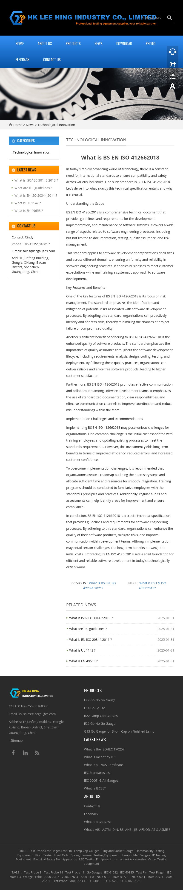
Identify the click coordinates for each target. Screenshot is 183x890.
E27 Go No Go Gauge (100, 700)
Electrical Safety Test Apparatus (55, 859)
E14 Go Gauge (94, 708)
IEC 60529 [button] (110, 881)
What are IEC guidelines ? (88, 629)
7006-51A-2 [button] (120, 877)
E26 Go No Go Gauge (100, 723)
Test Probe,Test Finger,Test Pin (50, 851)
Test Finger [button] (157, 872)
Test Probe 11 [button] (74, 872)
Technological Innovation (56, 125)
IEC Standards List (97, 772)
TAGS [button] (15, 872)
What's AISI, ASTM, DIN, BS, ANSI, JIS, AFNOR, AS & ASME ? (127, 829)
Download (124, 43)
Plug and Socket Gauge (117, 851)
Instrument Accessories (130, 859)
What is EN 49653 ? (83, 661)
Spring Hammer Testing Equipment (95, 855)
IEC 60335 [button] (127, 872)
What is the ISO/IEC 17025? (104, 749)
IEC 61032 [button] (111, 872)
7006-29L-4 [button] (52, 877)
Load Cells (61, 855)
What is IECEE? (95, 788)
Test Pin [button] (141, 872)
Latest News (95, 739)
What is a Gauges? (97, 822)
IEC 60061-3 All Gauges (101, 780)
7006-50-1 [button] (138, 877)
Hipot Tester (43, 855)
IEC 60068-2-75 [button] (130, 881)
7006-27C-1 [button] (155, 877)
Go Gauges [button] (94, 872)
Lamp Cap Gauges (86, 851)
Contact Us (52, 59)
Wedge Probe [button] (32, 877)
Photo (150, 43)
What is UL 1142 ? (82, 650)
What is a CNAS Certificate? (104, 765)
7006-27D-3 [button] (70, 877)
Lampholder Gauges (136, 855)
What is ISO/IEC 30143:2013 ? (91, 618)
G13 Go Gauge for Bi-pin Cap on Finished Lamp (119, 731)
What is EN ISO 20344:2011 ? (90, 639)
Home (20, 43)
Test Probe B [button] (33, 872)
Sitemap (16, 740)
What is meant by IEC (100, 757)
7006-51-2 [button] (103, 877)
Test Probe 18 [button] (53, 872)
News (98, 43)
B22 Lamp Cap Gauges (101, 716)
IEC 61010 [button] (94, 881)
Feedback (22, 59)
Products (73, 43)
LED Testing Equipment (95, 859)
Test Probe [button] (59, 881)
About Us (45, 43)
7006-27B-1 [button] (78, 881)
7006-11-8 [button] (87, 877)
